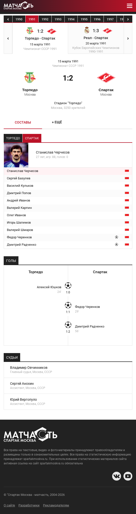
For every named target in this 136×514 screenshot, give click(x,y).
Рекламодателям (56, 505)
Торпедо (30, 92)
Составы (23, 122)
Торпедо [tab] (13, 138)
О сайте (9, 505)
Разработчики (29, 505)
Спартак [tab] (32, 138)
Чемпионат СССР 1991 (68, 66)
